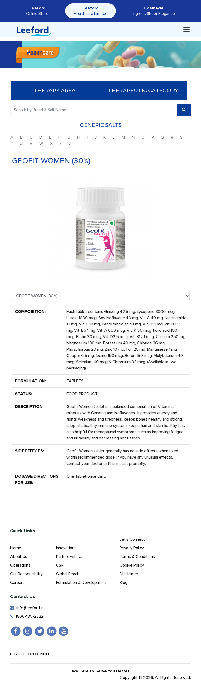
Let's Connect (132, 539)
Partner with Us (69, 556)
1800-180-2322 (26, 616)
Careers (17, 582)
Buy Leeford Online (35, 654)
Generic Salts (103, 125)
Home (15, 548)
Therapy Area (56, 90)
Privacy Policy (132, 548)
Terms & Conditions (137, 556)
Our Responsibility (26, 574)
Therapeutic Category (145, 90)
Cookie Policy (132, 565)
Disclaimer (129, 574)
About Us (18, 556)
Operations (20, 565)
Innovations (66, 548)
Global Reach (67, 574)
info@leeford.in (26, 608)
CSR (60, 565)
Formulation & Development (81, 582)
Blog (123, 582)
